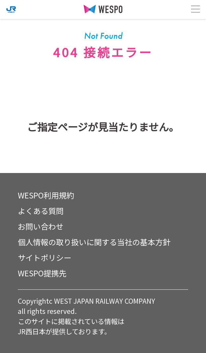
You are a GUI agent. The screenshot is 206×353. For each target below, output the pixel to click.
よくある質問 (41, 210)
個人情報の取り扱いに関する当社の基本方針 (94, 241)
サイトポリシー (44, 257)
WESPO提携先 (42, 273)
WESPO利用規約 (46, 195)
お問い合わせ (41, 226)
